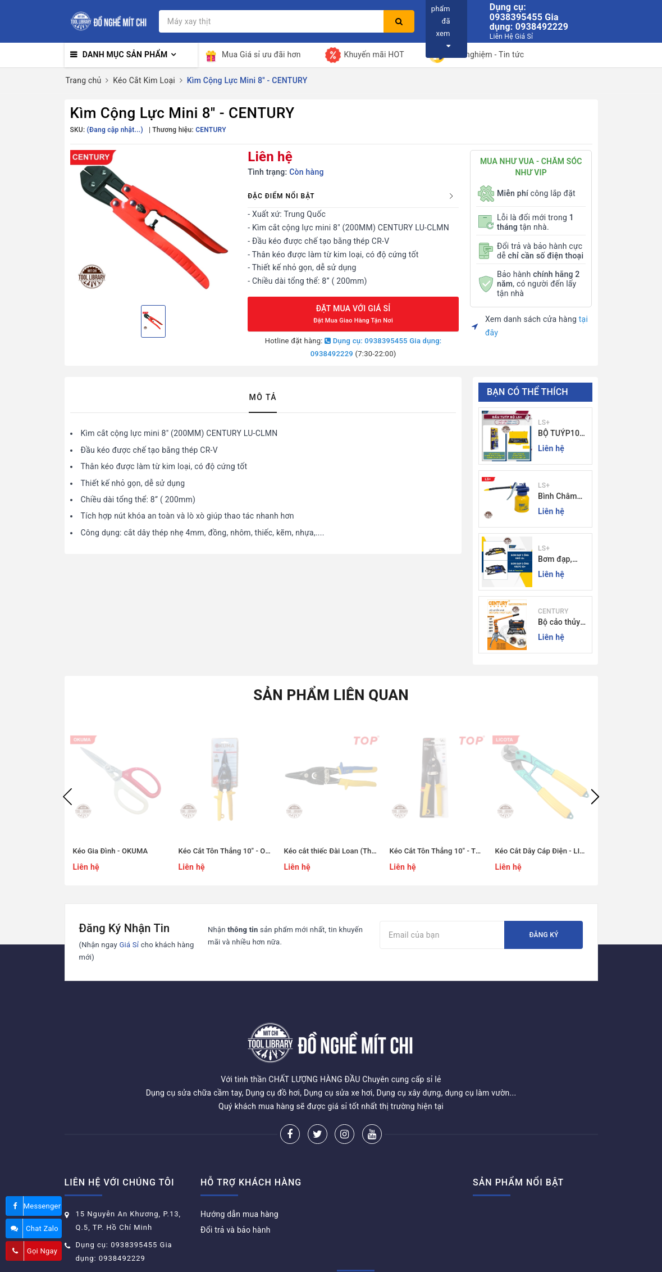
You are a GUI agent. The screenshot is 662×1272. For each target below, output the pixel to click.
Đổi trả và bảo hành (235, 1187)
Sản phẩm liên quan (331, 695)
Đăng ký (543, 935)
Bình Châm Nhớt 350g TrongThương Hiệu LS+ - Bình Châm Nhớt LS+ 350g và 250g (562, 497)
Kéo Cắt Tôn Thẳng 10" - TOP (438, 851)
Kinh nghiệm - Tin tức (476, 55)
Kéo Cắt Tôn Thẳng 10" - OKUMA (232, 851)
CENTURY (553, 611)
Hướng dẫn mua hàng (239, 1171)
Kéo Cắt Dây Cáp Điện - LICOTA (547, 851)
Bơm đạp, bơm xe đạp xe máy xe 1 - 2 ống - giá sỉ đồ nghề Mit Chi (561, 560)
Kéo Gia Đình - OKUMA (110, 851)
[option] (153, 223)
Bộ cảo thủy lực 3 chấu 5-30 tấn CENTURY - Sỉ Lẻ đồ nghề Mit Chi (562, 622)
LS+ (544, 422)
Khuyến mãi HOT (364, 55)
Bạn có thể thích (527, 392)
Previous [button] (67, 796)
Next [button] (595, 796)
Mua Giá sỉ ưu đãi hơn (252, 55)
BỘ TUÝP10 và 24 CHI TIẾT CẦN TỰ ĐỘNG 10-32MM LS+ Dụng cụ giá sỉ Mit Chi (563, 434)
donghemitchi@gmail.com (125, 1233)
